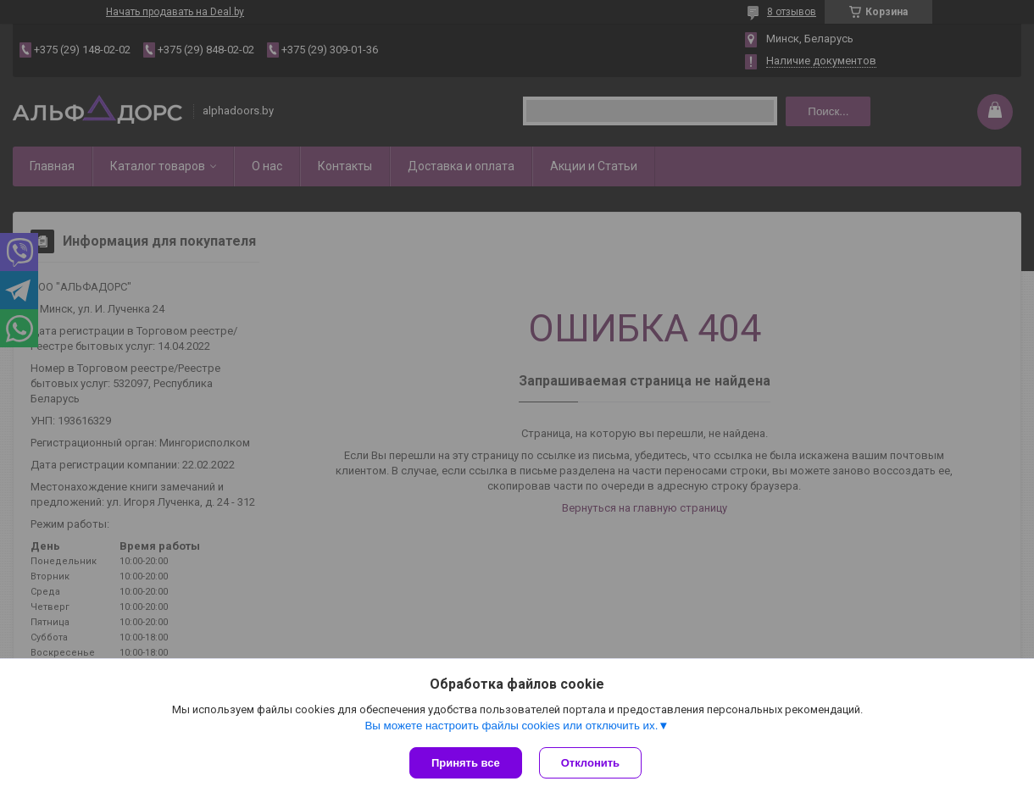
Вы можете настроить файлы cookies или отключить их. (511, 725)
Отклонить (590, 762)
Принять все (465, 762)
